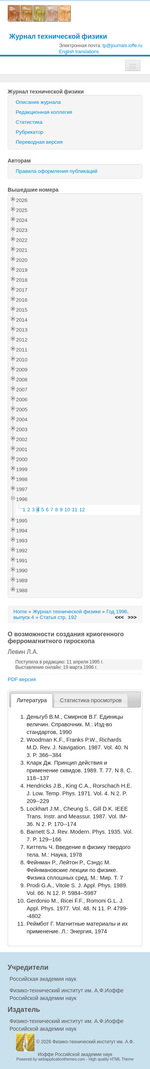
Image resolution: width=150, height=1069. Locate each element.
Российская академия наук (43, 979)
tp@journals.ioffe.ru (122, 45)
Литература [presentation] (32, 700)
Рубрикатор (29, 132)
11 (75, 509)
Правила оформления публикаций (56, 171)
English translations (79, 51)
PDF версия (22, 679)
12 (82, 509)
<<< (119, 617)
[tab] (32, 700)
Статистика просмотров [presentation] (91, 700)
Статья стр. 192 (58, 617)
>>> (132, 617)
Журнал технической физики (58, 36)
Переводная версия (39, 142)
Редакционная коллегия (44, 112)
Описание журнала (38, 102)
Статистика (29, 122)
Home (20, 611)
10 (67, 509)
